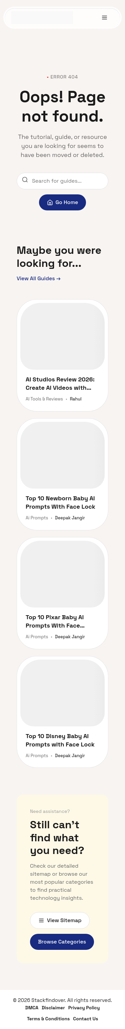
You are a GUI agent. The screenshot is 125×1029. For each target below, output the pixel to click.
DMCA (31, 1008)
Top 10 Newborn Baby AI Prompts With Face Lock (60, 502)
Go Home (62, 202)
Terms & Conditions (48, 1019)
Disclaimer (53, 1008)
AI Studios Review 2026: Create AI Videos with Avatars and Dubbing (60, 383)
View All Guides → (39, 278)
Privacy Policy (84, 1008)
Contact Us (85, 1019)
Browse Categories (62, 941)
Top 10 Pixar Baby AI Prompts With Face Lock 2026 (55, 621)
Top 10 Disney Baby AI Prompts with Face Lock (60, 740)
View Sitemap (59, 920)
